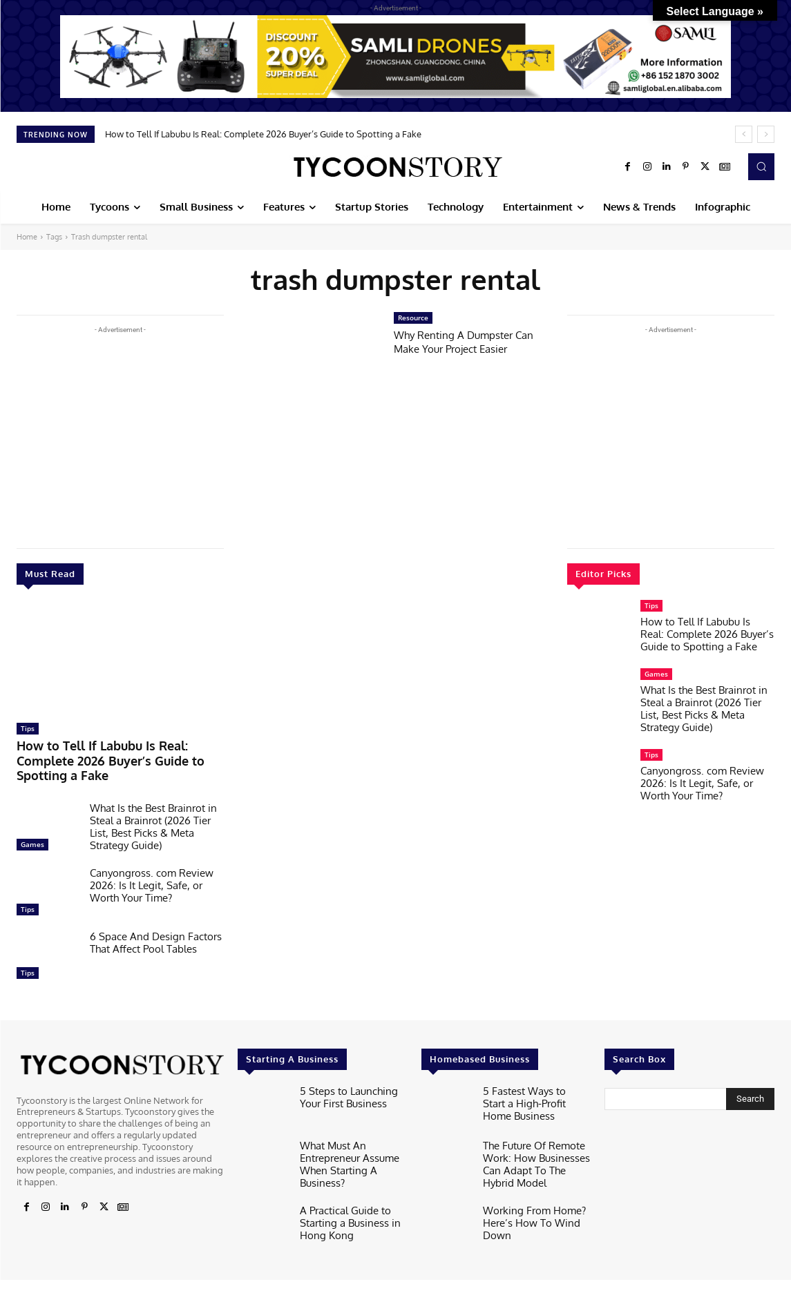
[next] (765, 134)
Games (32, 824)
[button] (761, 166)
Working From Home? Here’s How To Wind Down (527, 1193)
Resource (413, 317)
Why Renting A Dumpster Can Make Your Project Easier (472, 341)
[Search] (750, 1079)
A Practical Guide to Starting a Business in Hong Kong (344, 1193)
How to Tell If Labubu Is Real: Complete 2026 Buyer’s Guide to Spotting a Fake (263, 133)
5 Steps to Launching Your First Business (353, 1075)
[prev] (743, 134)
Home (27, 237)
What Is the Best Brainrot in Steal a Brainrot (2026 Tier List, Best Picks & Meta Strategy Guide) (153, 806)
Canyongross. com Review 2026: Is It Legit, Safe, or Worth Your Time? (151, 865)
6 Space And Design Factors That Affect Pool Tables (156, 922)
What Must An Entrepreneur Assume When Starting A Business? (344, 1141)
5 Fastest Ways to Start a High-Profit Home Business (536, 1075)
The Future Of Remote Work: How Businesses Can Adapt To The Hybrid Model (533, 1141)
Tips (28, 728)
